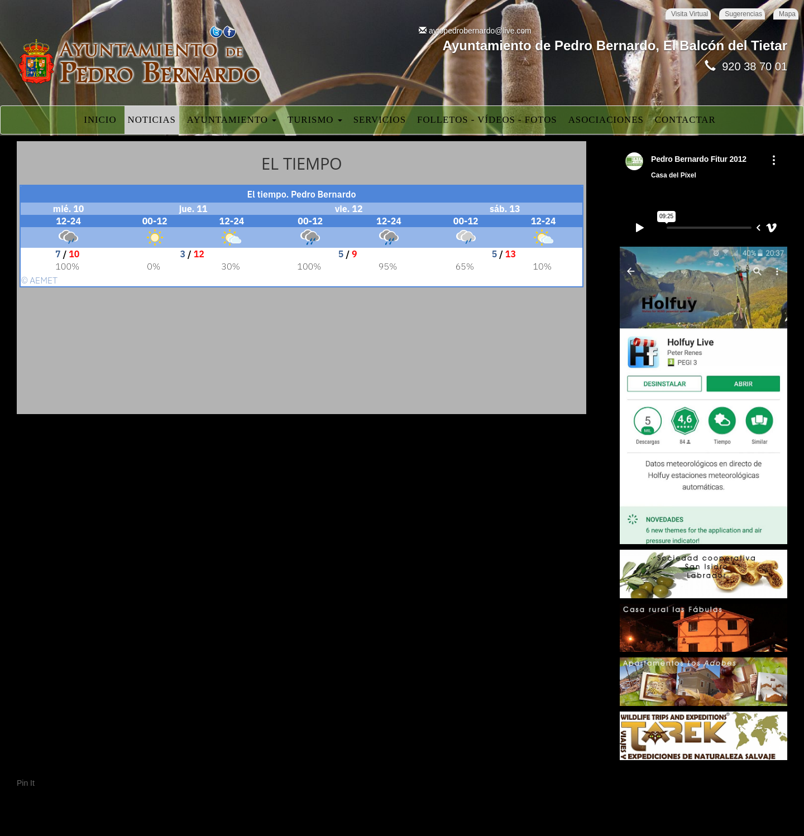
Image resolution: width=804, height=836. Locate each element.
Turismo (315, 119)
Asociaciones (606, 119)
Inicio (100, 119)
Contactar (685, 119)
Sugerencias (743, 14)
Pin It (26, 783)
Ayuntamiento (231, 119)
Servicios (379, 119)
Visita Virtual (689, 14)
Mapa (787, 14)
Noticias (152, 119)
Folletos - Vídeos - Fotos (487, 119)
